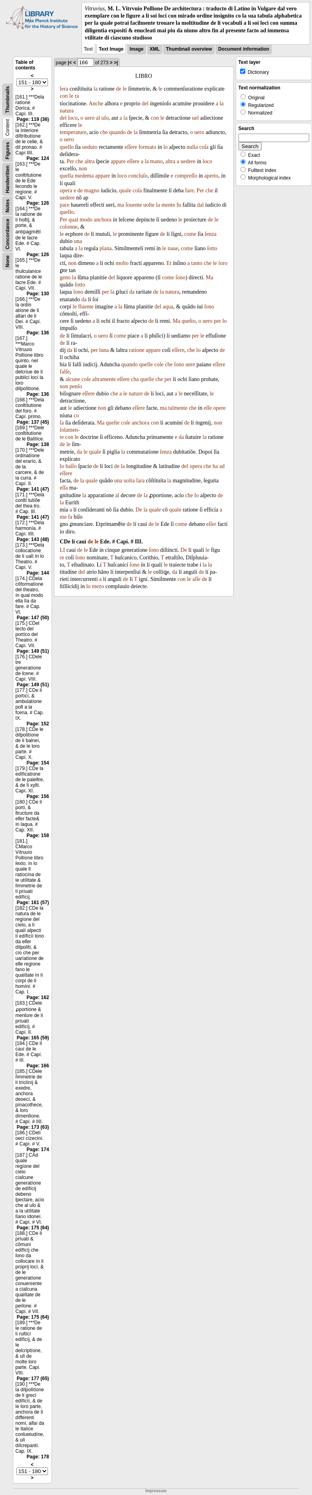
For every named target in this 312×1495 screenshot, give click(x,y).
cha (135, 379)
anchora (102, 220)
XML (155, 49)
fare (189, 191)
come (190, 234)
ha (215, 466)
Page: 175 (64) (33, 1227)
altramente (104, 379)
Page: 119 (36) (33, 119)
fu (179, 205)
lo (165, 147)
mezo (98, 586)
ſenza (211, 234)
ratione (137, 350)
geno (65, 277)
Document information (243, 49)
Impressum (156, 1491)
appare (118, 161)
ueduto (89, 147)
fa (70, 517)
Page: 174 (38, 1149)
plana (105, 248)
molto (122, 263)
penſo (76, 386)
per (105, 292)
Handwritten (7, 179)
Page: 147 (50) (33, 617)
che (103, 132)
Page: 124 (38, 158)
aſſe (197, 579)
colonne (69, 227)
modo (85, 220)
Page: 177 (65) (33, 1378)
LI (62, 550)
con (64, 96)
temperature (73, 132)
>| (116, 62)
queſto (188, 321)
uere (190, 364)
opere (219, 408)
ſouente (133, 205)
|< (70, 62)
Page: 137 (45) (33, 422)
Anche (96, 104)
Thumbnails (7, 99)
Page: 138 (38, 444)
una (78, 241)
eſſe (208, 408)
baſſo (71, 466)
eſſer (211, 524)
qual (73, 220)
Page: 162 (38, 997)
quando (117, 132)
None (7, 261)
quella (67, 176)
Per (70, 161)
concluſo (137, 176)
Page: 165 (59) (33, 1038)
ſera (64, 89)
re (62, 558)
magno (91, 191)
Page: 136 (38, 333)
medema (84, 176)
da (131, 292)
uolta (129, 481)
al (98, 118)
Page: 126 (38, 203)
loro (223, 263)
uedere (188, 161)
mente (168, 205)
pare (65, 205)
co (76, 416)
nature (136, 394)
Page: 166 (38, 1065)
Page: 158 (38, 835)
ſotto (212, 248)
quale (125, 191)
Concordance (7, 234)
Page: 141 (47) (33, 489)
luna (104, 350)
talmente (177, 408)
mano (156, 161)
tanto (197, 263)
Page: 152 (38, 724)
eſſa (64, 488)
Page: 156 (38, 796)
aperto (212, 176)
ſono (180, 277)
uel (195, 118)
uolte (149, 205)
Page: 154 (38, 763)
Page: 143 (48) (33, 539)
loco (73, 118)
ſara (140, 481)
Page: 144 (38, 573)
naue (172, 248)
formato (147, 147)
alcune (73, 379)
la (95, 89)
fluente (85, 307)
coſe (158, 364)
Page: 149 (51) (33, 651)
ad (222, 466)
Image (137, 49)
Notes (7, 205)
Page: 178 (38, 1456)
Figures (7, 150)
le (125, 89)
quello (67, 147)
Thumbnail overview (189, 49)
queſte (112, 423)
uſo (105, 118)
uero (90, 118)
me (63, 517)
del (145, 104)
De (138, 510)
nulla (192, 147)
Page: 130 (38, 293)
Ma (209, 277)
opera (66, 191)
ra (77, 96)
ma (120, 205)
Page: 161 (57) (33, 902)
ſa (62, 423)
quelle (146, 364)
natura (67, 111)
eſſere (131, 147)
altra (90, 161)
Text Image (111, 49)
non (83, 169)
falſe (65, 372)
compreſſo (186, 176)
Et (169, 263)
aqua (168, 307)
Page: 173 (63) (33, 1127)
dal (200, 205)
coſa (204, 147)
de (118, 89)
